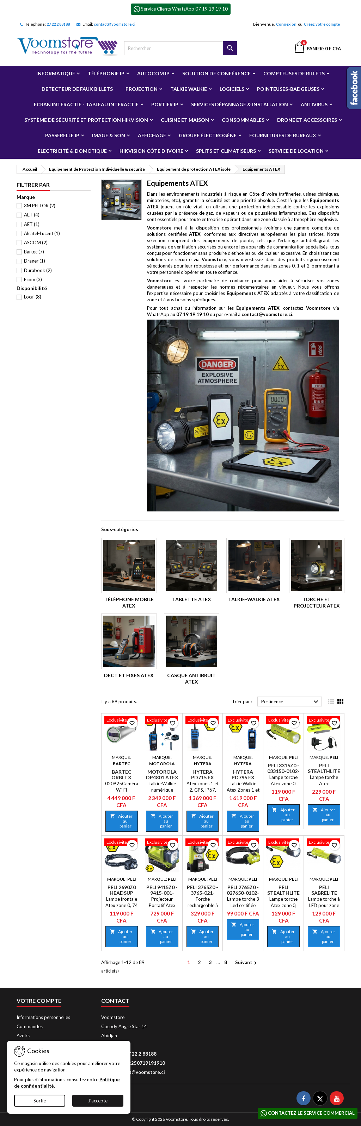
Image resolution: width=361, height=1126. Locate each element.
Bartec (34, 251)
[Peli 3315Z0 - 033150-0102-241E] (283, 720)
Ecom (33, 279)
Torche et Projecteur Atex (317, 602)
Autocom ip (153, 73)
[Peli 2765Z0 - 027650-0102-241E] (243, 843)
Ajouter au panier (121, 821)
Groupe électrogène (208, 135)
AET (31, 215)
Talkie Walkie (188, 89)
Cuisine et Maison (185, 120)
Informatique (55, 73)
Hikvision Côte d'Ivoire (151, 151)
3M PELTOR (39, 205)
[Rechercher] (180, 48)
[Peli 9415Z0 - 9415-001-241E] (162, 843)
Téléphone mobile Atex (129, 602)
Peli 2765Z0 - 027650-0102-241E (243, 892)
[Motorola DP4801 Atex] (162, 720)
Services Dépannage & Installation (239, 104)
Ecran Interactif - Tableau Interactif (86, 104)
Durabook (38, 270)
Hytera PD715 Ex (202, 774)
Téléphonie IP (106, 73)
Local (32, 297)
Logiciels (232, 89)
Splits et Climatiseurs (226, 151)
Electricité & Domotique (72, 151)
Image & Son (108, 135)
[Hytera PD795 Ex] (243, 720)
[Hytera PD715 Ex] (202, 720)
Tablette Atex (191, 599)
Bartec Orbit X (121, 774)
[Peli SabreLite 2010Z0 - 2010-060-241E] (324, 843)
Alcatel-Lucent (42, 233)
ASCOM (36, 242)
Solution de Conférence (216, 73)
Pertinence (290, 702)
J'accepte (98, 1100)
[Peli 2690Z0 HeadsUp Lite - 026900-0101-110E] (121, 843)
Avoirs (23, 1035)
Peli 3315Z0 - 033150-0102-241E (283, 771)
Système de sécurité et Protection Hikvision (86, 120)
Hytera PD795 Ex (243, 774)
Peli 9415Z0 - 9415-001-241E (162, 892)
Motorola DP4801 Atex (162, 774)
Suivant (246, 963)
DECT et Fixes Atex (129, 675)
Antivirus (314, 104)
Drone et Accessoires (307, 120)
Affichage (152, 135)
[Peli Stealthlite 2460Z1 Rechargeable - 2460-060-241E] (324, 720)
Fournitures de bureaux (282, 135)
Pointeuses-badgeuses (288, 89)
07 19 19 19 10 (192, 314)
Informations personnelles (43, 1017)
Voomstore (159, 228)
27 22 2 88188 (58, 24)
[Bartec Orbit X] (121, 720)
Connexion (286, 24)
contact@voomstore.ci (114, 24)
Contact (115, 1000)
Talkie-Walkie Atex (254, 599)
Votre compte (39, 1000)
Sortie (39, 1100)
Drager (34, 261)
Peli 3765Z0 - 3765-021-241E (202, 892)
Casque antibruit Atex (191, 678)
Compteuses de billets (294, 73)
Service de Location (296, 151)
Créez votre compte (322, 24)
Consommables (243, 120)
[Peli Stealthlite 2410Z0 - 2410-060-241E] (283, 843)
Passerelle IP (62, 135)
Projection (142, 89)
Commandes (30, 1026)
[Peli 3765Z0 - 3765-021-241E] (202, 843)
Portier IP (164, 104)
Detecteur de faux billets (77, 89)
